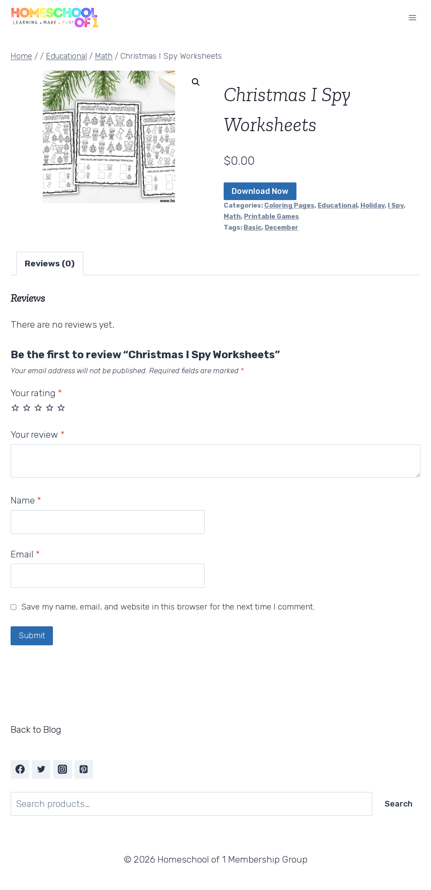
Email (25, 554)
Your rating (36, 392)
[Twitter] (41, 769)
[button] (196, 82)
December (281, 227)
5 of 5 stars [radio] (61, 407)
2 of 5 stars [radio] (26, 407)
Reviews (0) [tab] (50, 263)
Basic (253, 227)
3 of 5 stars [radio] (38, 407)
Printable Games (271, 216)
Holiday (372, 205)
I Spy (396, 205)
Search (398, 804)
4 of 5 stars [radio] (49, 407)
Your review (37, 434)
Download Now (260, 191)
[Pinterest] (84, 769)
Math (232, 216)
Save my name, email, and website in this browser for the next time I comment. (168, 607)
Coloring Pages (289, 205)
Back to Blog (36, 729)
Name (26, 500)
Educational (337, 205)
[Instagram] (62, 769)
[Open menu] (412, 17)
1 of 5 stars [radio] (15, 407)
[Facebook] (20, 769)
